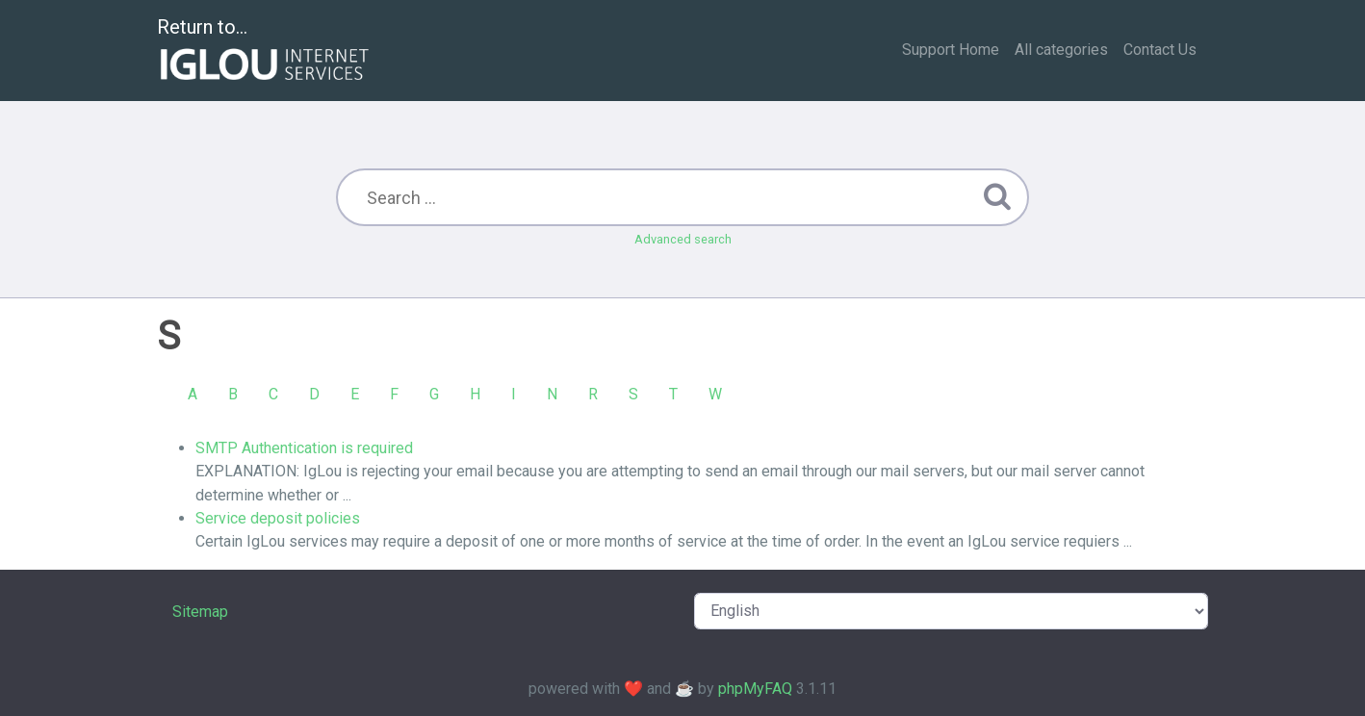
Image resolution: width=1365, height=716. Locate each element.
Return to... (265, 51)
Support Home (950, 49)
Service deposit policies (277, 518)
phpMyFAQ (755, 688)
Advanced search (683, 239)
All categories (1061, 49)
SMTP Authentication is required (304, 448)
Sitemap (200, 611)
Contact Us (1160, 49)
